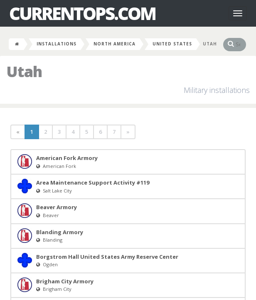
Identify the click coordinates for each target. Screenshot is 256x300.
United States (172, 44)
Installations (56, 44)
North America (114, 44)
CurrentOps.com (82, 13)
